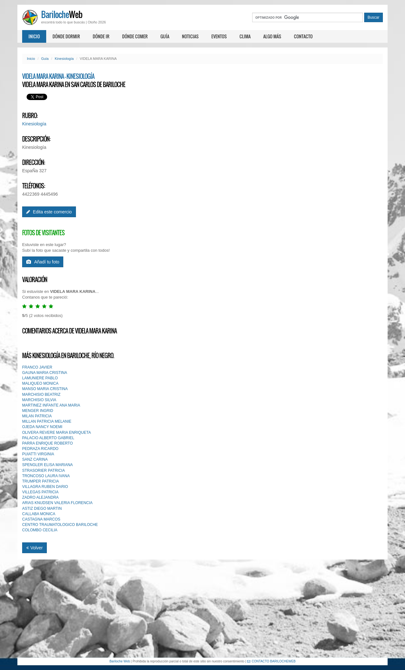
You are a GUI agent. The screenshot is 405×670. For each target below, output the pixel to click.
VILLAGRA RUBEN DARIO (45, 486)
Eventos (219, 36)
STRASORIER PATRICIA (43, 470)
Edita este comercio (49, 211)
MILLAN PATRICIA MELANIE (47, 421)
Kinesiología (64, 58)
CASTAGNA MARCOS (41, 519)
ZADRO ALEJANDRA (40, 497)
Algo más (272, 36)
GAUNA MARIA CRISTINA (44, 372)
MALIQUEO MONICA (40, 383)
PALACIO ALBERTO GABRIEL (48, 438)
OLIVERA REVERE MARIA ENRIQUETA (56, 432)
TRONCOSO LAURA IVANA (46, 476)
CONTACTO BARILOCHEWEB (271, 661)
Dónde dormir (66, 36)
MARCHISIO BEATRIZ (41, 394)
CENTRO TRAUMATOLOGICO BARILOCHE (60, 524)
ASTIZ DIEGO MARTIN (42, 508)
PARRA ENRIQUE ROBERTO (47, 443)
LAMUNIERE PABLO (40, 378)
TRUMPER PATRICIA (40, 481)
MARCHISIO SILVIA (39, 400)
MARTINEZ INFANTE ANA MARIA (51, 405)
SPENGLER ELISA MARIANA (47, 465)
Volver (34, 547)
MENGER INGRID (37, 410)
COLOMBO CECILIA (39, 530)
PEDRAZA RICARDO (40, 448)
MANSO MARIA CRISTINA (45, 389)
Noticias (190, 36)
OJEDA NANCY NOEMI (42, 427)
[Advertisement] (202, 608)
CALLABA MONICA (38, 514)
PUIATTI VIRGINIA (38, 454)
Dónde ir (101, 36)
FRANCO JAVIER (37, 367)
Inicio (34, 36)
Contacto (303, 36)
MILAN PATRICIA (37, 416)
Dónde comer (135, 36)
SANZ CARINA (35, 459)
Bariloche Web (119, 661)
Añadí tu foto (42, 261)
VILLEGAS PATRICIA (40, 492)
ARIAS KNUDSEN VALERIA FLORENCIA (57, 503)
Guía (164, 36)
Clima (245, 36)
